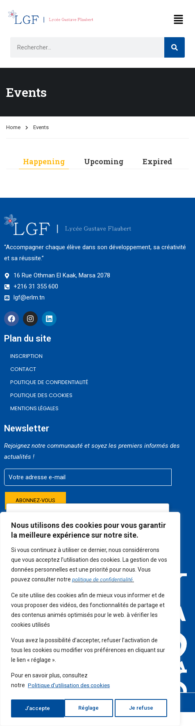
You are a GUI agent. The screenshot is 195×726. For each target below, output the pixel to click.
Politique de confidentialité (49, 382)
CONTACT (23, 369)
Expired (157, 161)
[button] (178, 20)
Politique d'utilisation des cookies (70, 688)
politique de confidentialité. (105, 582)
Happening (44, 161)
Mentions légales (34, 408)
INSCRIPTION (26, 356)
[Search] (174, 47)
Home (13, 127)
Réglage (35, 708)
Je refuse (88, 708)
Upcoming (103, 161)
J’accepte (143, 708)
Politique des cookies (41, 395)
